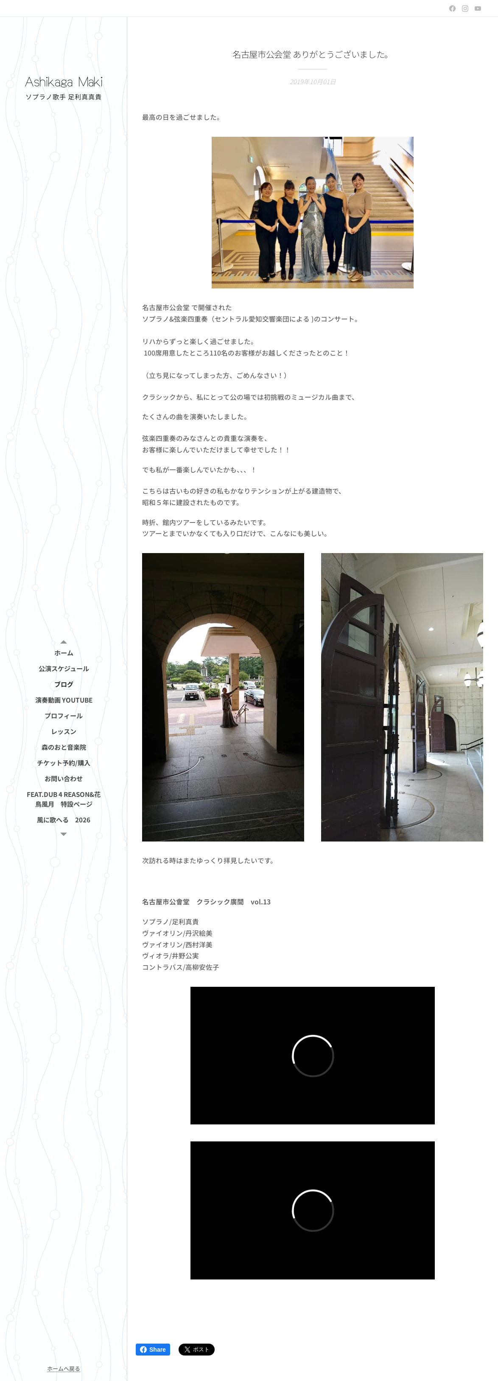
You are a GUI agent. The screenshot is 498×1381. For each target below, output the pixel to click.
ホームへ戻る (63, 1368)
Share (153, 1349)
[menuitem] (64, 653)
